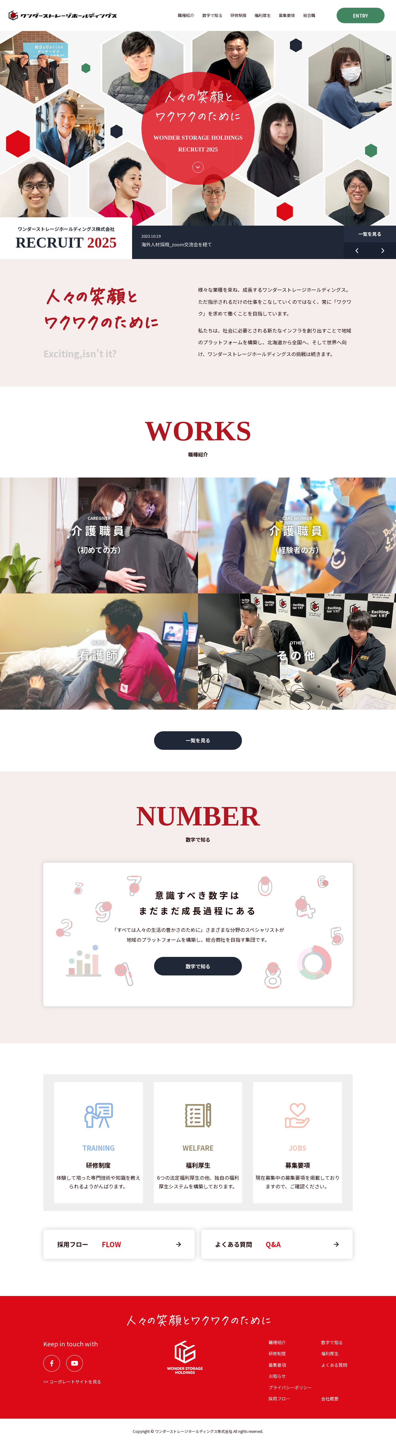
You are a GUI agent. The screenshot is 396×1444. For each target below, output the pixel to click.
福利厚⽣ (263, 15)
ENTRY (360, 15)
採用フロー (279, 1398)
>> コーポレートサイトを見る (72, 1381)
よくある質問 (334, 1365)
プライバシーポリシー (290, 1387)
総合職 (309, 15)
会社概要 (329, 1398)
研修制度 (238, 15)
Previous (357, 250)
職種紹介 (186, 15)
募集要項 (287, 15)
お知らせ (277, 1376)
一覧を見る (369, 234)
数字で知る (212, 15)
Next (383, 250)
